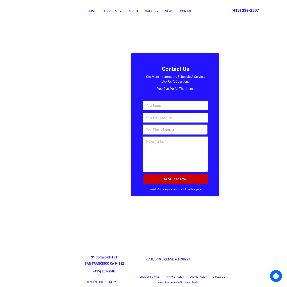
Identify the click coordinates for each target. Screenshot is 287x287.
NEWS (169, 11)
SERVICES (112, 11)
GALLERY (151, 11)
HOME (91, 11)
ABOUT (133, 11)
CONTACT (187, 11)
